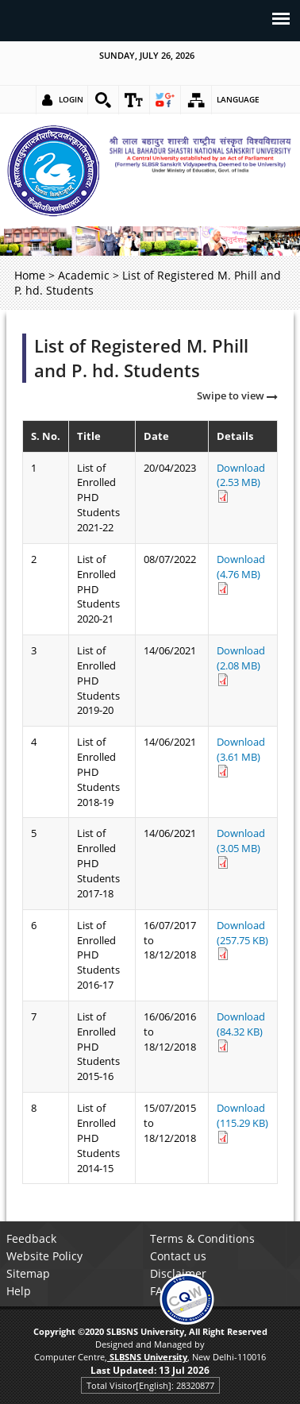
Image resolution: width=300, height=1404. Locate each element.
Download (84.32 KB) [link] (241, 1030)
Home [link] (29, 275)
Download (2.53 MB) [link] (241, 482)
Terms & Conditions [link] (202, 1238)
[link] (103, 100)
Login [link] (71, 99)
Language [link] (238, 99)
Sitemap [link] (28, 1273)
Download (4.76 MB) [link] (241, 573)
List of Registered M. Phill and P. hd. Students (141, 358)
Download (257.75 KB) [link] (242, 939)
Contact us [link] (178, 1255)
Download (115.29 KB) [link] (242, 1122)
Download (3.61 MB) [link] (241, 756)
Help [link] (18, 1290)
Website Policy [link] (44, 1255)
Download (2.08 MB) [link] (241, 664)
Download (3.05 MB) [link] (241, 847)
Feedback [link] (31, 1238)
